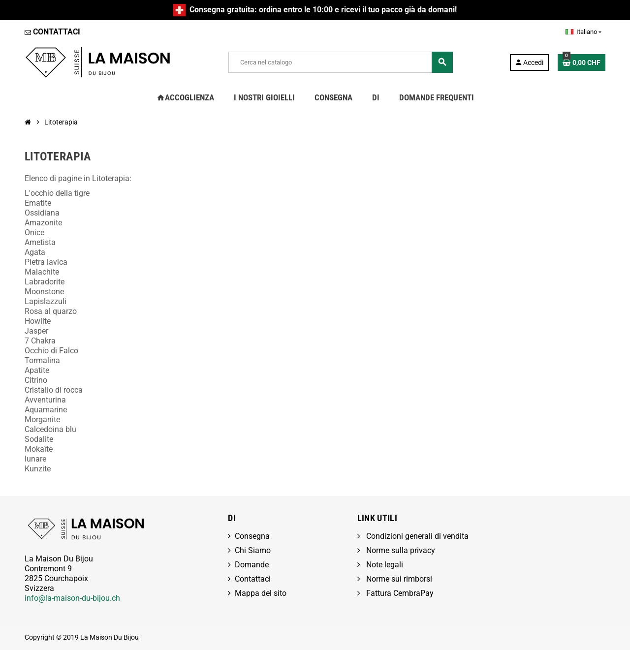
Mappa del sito (260, 593)
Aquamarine (46, 409)
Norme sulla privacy (399, 550)
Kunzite (38, 468)
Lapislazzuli (45, 301)
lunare (35, 459)
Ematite (38, 203)
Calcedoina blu (50, 429)
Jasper (36, 331)
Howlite (38, 321)
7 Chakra (40, 340)
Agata (35, 252)
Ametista (40, 242)
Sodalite (39, 439)
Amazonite (43, 222)
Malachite (42, 272)
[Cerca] (340, 62)
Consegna (252, 536)
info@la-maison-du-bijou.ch (72, 598)
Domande (252, 564)
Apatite (37, 370)
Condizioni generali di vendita (416, 536)
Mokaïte (39, 449)
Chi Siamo (253, 550)
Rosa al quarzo (51, 311)
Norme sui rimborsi (398, 579)
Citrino (36, 380)
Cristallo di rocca (54, 390)
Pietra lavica (46, 262)
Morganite (42, 419)
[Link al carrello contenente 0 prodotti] (581, 62)
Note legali (383, 564)
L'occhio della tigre (57, 193)
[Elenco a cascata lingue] (583, 32)
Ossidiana (42, 212)
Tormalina (42, 360)
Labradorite (44, 281)
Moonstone (44, 291)
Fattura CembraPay (399, 593)
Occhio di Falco (51, 350)
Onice (34, 232)
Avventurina (45, 399)
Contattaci (253, 579)
